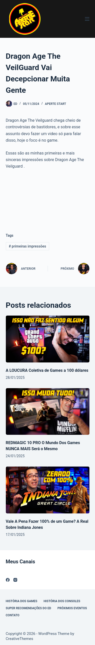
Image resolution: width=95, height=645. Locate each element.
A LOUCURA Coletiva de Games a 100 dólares (47, 370)
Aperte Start (55, 104)
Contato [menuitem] (13, 615)
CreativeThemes (19, 638)
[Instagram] (15, 580)
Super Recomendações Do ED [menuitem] (28, 608)
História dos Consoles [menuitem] (62, 601)
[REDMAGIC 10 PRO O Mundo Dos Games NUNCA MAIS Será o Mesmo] (47, 411)
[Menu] (87, 19)
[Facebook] (8, 580)
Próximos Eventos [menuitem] (72, 608)
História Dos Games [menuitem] (21, 601)
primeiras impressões (27, 246)
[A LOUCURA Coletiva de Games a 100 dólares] (47, 339)
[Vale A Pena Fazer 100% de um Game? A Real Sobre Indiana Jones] (47, 490)
